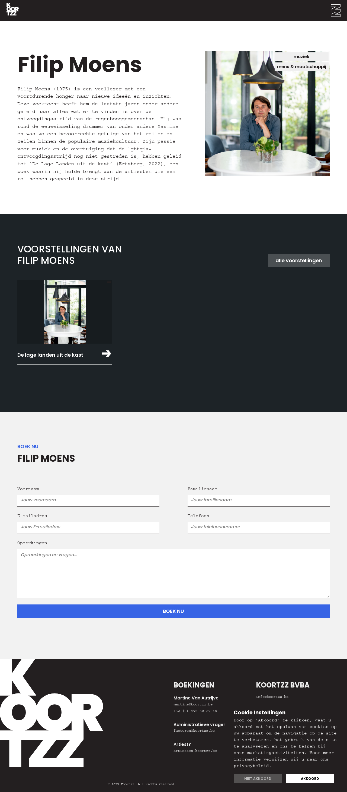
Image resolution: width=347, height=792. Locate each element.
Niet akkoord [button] (257, 778)
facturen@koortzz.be (194, 731)
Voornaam (28, 489)
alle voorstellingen (298, 260)
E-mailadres (32, 516)
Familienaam (202, 489)
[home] (9, 10)
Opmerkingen (32, 543)
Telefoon (198, 516)
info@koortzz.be (272, 697)
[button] (339, 10)
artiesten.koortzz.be (195, 751)
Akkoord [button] (310, 778)
